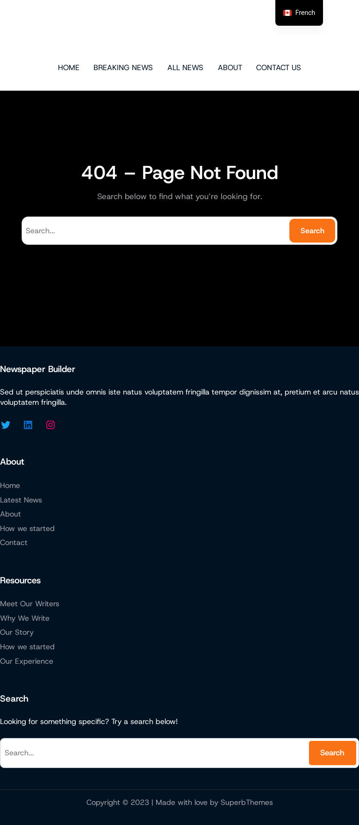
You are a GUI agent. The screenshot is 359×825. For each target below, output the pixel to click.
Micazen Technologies (179, 30)
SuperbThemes (247, 802)
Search (312, 231)
